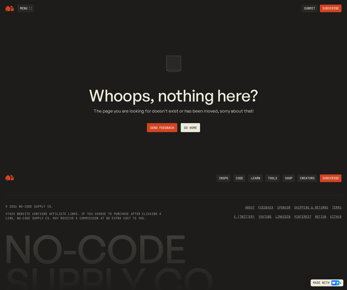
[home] (10, 8)
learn (255, 178)
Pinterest (302, 217)
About (250, 207)
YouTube (265, 217)
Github (335, 217)
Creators (307, 178)
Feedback (265, 207)
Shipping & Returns (311, 207)
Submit (309, 8)
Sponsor (283, 207)
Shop (288, 178)
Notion (321, 217)
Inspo (223, 178)
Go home (190, 127)
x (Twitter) (244, 217)
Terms (336, 207)
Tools (272, 178)
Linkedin (283, 217)
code (239, 178)
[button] (25, 8)
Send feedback (162, 127)
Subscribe (330, 8)
